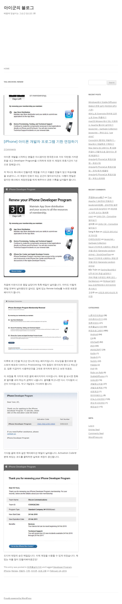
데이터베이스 (96, 395)
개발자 (22, 570)
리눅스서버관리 (97, 399)
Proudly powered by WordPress (17, 598)
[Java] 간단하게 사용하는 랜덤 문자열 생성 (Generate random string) (103, 262)
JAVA (92, 345)
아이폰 (34, 570)
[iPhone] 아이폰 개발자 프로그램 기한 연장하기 (41, 141)
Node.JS (94, 357)
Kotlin (93, 353)
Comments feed (96, 433)
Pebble (93, 364)
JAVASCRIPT (95, 349)
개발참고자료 (96, 383)
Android (94, 334)
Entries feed (94, 429)
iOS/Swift (94, 342)
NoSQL (93, 361)
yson (90, 216)
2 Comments (10, 149)
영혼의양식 (93, 323)
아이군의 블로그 (19, 7)
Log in (91, 425)
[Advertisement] (61, 41)
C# (91, 338)
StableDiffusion (97, 376)
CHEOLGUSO (94, 239)
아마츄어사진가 (95, 319)
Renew (14, 570)
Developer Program (62, 567)
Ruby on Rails (96, 372)
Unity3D (94, 380)
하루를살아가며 (34, 567)
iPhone (7, 570)
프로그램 (42, 570)
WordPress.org (95, 437)
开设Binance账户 (96, 197)
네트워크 (94, 391)
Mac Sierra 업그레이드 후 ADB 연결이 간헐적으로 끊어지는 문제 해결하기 (102, 151)
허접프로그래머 (95, 330)
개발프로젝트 (96, 387)
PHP (92, 368)
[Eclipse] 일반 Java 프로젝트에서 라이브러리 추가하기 (102, 285)
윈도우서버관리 (97, 402)
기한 (28, 570)
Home (7, 68)
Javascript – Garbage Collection (102, 128)
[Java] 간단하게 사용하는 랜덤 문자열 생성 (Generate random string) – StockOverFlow (103, 250)
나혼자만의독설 (95, 315)
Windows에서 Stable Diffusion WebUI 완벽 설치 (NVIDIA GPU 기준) (102, 106)
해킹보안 (94, 406)
